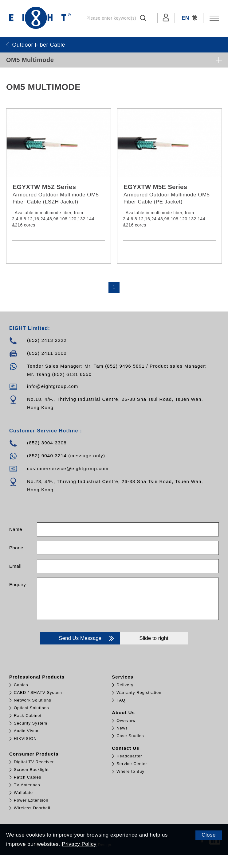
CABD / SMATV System (38, 692)
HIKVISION (25, 738)
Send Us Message (87, 638)
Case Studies (130, 735)
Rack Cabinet (27, 715)
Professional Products (37, 676)
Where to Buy (130, 771)
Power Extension (31, 800)
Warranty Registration (138, 692)
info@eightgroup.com (52, 386)
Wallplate (23, 792)
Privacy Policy (79, 844)
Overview (126, 720)
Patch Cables (27, 777)
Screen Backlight (31, 769)
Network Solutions (32, 700)
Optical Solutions (31, 708)
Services (122, 676)
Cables (21, 685)
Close (209, 835)
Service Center (131, 763)
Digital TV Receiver (34, 762)
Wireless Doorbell (32, 808)
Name (15, 529)
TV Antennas (27, 785)
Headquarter (129, 756)
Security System (30, 723)
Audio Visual (27, 731)
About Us (123, 712)
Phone (16, 547)
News (122, 728)
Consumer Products (33, 753)
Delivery (124, 685)
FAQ (120, 700)
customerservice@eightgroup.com (67, 468)
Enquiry (17, 584)
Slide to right (153, 638)
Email (15, 566)
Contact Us (125, 748)
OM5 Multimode (30, 59)
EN (185, 18)
